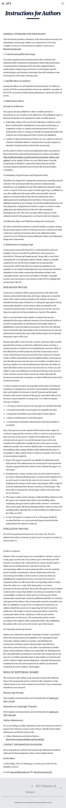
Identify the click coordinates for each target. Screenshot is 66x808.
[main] (33, 14)
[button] (3, 3)
